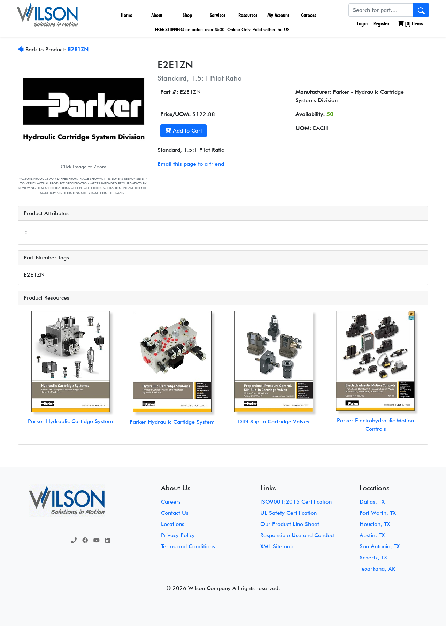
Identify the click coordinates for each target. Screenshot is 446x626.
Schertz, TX (373, 557)
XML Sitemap (276, 546)
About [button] (156, 15)
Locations (172, 524)
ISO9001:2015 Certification (296, 501)
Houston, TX (375, 524)
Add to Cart (183, 130)
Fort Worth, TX (378, 513)
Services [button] (217, 15)
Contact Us (175, 513)
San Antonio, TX (380, 546)
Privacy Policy (178, 535)
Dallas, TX (372, 501)
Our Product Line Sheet (289, 524)
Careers (308, 15)
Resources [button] (247, 15)
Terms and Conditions (188, 546)
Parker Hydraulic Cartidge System (70, 421)
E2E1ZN (78, 49)
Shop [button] (187, 15)
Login (361, 23)
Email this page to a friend (190, 163)
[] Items (410, 23)
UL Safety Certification (288, 513)
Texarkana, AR (377, 568)
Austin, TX (372, 535)
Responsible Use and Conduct (297, 535)
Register (381, 23)
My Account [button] (278, 15)
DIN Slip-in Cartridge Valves (273, 421)
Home (126, 15)
